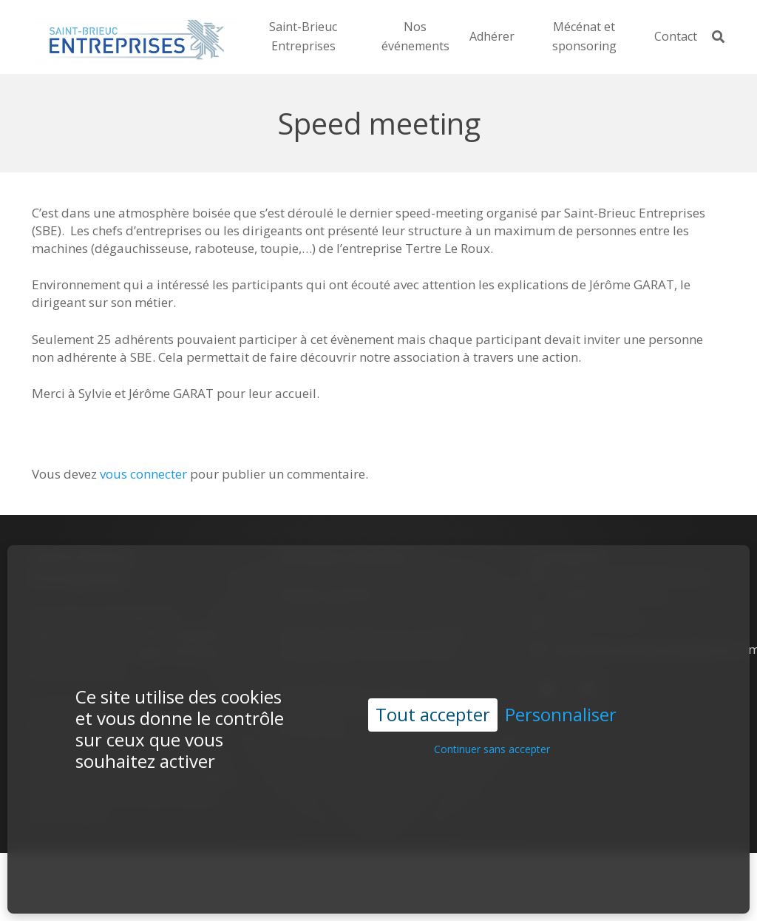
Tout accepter (433, 685)
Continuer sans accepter (492, 720)
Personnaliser (561, 686)
